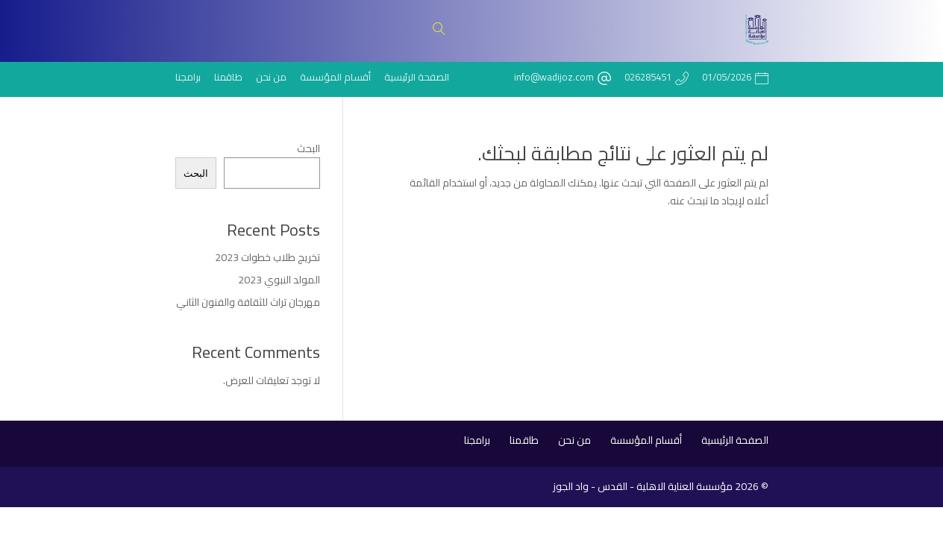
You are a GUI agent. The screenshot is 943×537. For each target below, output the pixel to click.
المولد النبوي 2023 (279, 279)
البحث (308, 148)
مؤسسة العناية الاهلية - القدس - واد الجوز (643, 486)
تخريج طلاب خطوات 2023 (267, 257)
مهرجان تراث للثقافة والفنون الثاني (248, 302)
